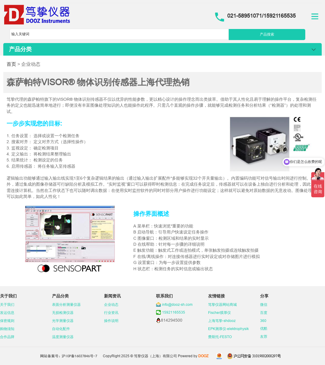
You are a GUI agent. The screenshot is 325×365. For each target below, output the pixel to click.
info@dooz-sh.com (177, 304)
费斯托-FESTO (220, 337)
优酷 (263, 328)
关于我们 (7, 304)
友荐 (263, 336)
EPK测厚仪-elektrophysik (228, 328)
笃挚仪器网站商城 (222, 304)
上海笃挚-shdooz (222, 320)
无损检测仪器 (63, 312)
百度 (263, 312)
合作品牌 (7, 337)
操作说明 (111, 320)
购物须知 (7, 328)
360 (263, 320)
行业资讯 (111, 312)
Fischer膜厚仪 (219, 312)
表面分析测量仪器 (66, 304)
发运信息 (7, 312)
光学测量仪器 (63, 320)
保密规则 (7, 320)
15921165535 (173, 312)
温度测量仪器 (63, 337)
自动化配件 (61, 328)
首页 (11, 64)
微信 (263, 304)
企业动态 (111, 304)
